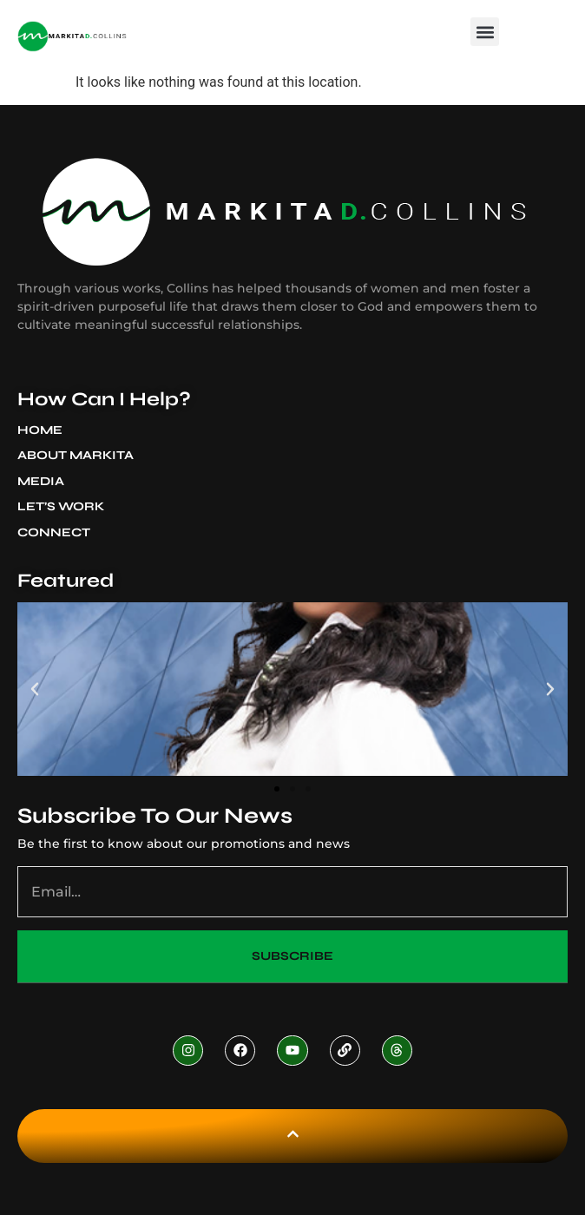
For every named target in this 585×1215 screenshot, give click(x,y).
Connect (53, 532)
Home (39, 430)
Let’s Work (60, 506)
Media (45, 481)
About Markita (79, 455)
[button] (484, 31)
